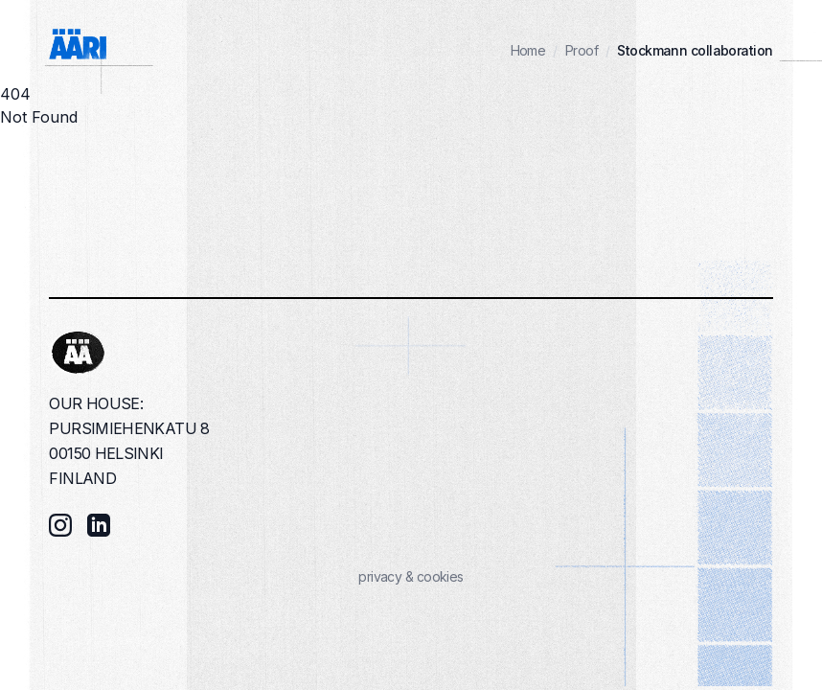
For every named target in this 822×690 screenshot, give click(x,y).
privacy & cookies (410, 576)
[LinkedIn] (98, 525)
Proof (581, 50)
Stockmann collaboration (694, 50)
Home (528, 50)
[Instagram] (60, 525)
